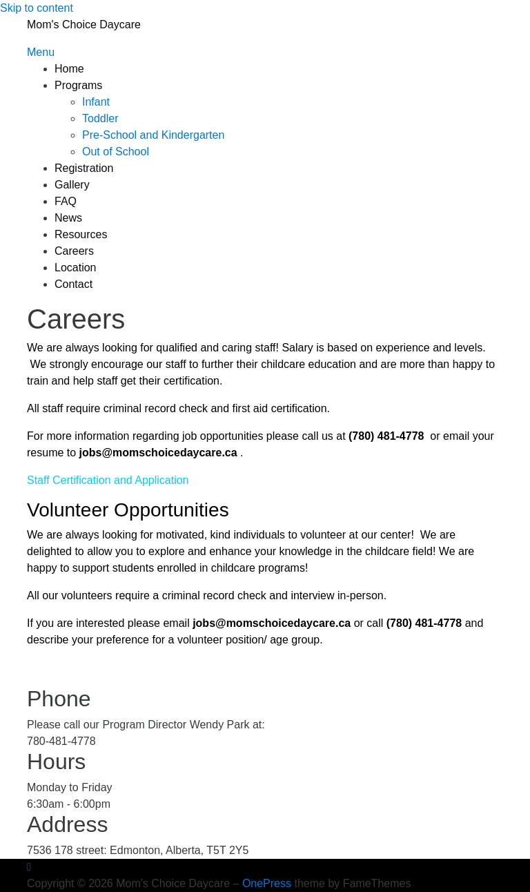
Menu (41, 52)
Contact (73, 284)
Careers (74, 251)
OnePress (266, 883)
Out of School (115, 151)
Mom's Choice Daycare (84, 24)
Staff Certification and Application (108, 480)
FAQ (66, 201)
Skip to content (36, 8)
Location (76, 267)
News (68, 218)
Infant (96, 102)
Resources (81, 234)
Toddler (100, 118)
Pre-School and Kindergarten (153, 135)
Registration (84, 168)
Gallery (72, 185)
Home (69, 69)
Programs (78, 85)
